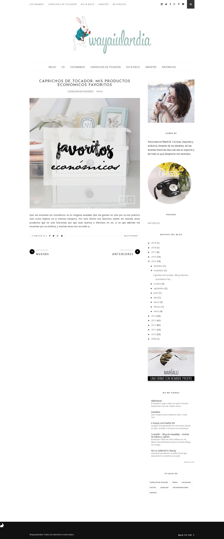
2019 (153, 243)
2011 (153, 329)
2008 (153, 339)
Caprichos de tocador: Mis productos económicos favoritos (84, 83)
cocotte (152, 487)
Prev (123, 200)
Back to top (186, 535)
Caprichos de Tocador (80, 91)
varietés (152, 493)
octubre (157, 284)
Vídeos (174, 482)
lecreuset (164, 487)
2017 (153, 252)
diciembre (158, 266)
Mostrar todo (189, 462)
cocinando (186, 482)
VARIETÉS (103, 4)
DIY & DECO (87, 4)
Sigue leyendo (131, 236)
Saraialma (155, 412)
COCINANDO (37, 4)
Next (131, 200)
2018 (153, 247)
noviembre (159, 270)
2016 (153, 257)
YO (63, 67)
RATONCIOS (119, 4)
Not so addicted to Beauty (163, 450)
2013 (153, 320)
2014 (153, 316)
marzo (157, 302)
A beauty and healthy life (163, 423)
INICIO (52, 67)
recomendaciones (180, 487)
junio (156, 293)
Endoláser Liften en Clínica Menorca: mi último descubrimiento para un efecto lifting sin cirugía (170, 442)
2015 (153, 261)
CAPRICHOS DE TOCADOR (62, 4)
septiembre (159, 288)
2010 (153, 334)
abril (156, 297)
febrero (157, 307)
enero (156, 311)
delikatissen (156, 401)
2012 (153, 325)
